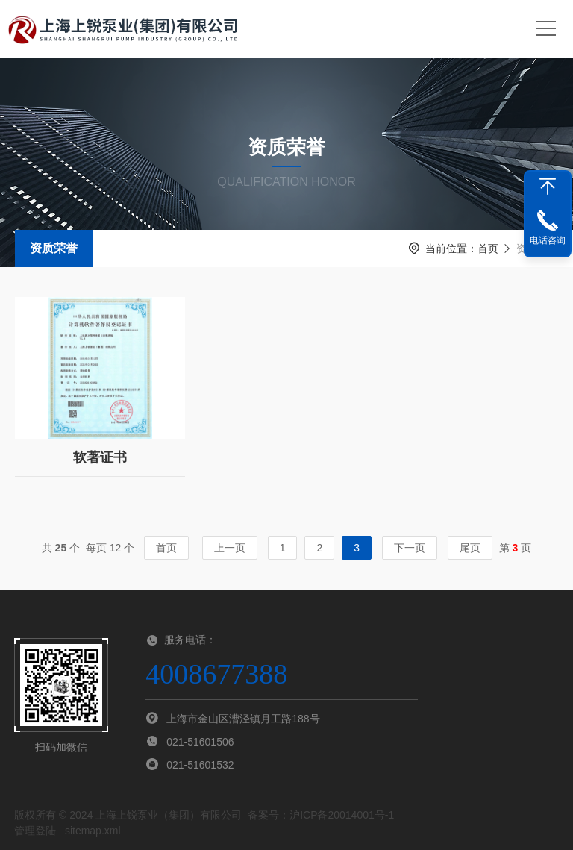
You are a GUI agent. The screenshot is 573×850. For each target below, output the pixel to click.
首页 (488, 248)
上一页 (229, 548)
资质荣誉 (54, 248)
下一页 (409, 548)
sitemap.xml (93, 831)
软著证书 (100, 450)
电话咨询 (548, 240)
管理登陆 (35, 831)
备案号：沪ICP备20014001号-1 (321, 815)
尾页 (470, 548)
